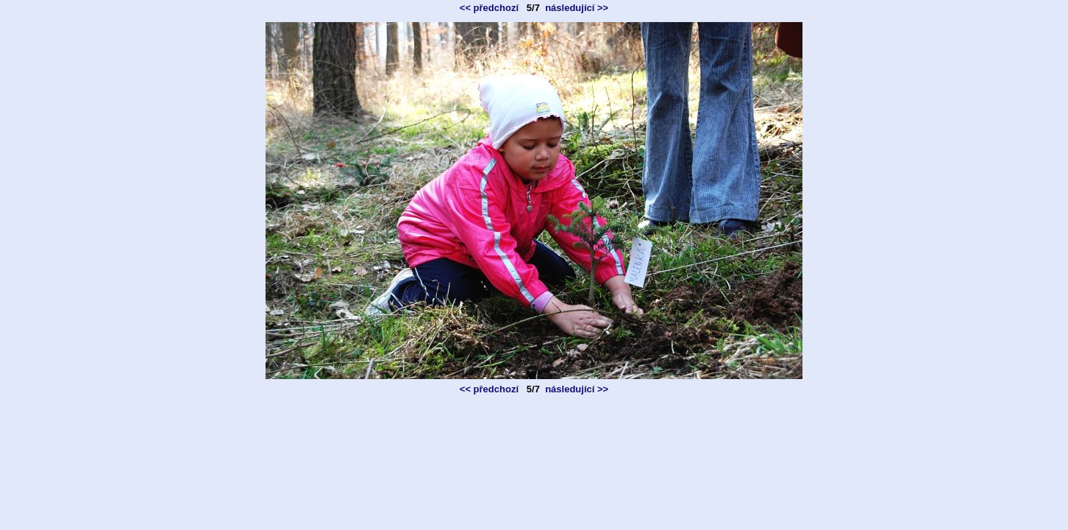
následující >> (576, 7)
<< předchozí (489, 7)
